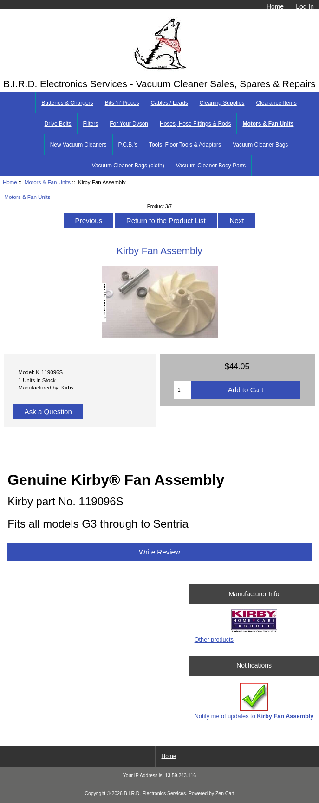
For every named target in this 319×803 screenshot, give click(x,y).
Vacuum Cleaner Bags (260, 144)
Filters (90, 124)
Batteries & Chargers (67, 103)
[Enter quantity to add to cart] (182, 390)
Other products (214, 639)
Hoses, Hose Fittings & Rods (195, 124)
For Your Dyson (129, 124)
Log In (305, 6)
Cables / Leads (169, 103)
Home (275, 6)
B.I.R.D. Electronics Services (155, 793)
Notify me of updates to (254, 701)
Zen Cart (224, 793)
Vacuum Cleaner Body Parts (211, 165)
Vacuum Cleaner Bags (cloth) (128, 165)
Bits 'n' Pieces (122, 103)
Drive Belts (58, 124)
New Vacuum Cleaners (78, 144)
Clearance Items (276, 103)
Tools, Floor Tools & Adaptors (185, 144)
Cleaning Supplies (222, 103)
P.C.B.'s (127, 144)
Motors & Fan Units (48, 182)
